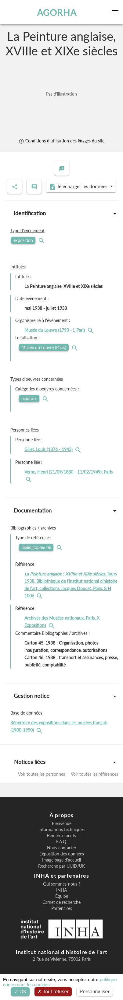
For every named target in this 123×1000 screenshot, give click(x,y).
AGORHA (57, 12)
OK (20, 991)
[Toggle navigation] (116, 12)
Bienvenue (61, 823)
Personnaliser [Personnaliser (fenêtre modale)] (95, 991)
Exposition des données (61, 853)
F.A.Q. (61, 841)
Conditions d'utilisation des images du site (61, 140)
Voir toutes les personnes (42, 774)
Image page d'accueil (61, 860)
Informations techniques (61, 829)
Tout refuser (53, 991)
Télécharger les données (79, 186)
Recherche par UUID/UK (61, 866)
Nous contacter (61, 847)
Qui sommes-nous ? (61, 884)
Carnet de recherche (61, 902)
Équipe (61, 896)
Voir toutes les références (94, 774)
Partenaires (61, 908)
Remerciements (61, 835)
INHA (61, 890)
